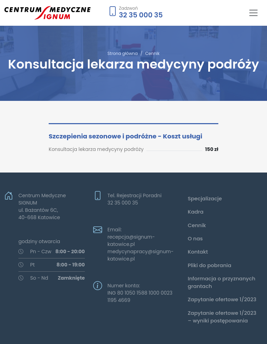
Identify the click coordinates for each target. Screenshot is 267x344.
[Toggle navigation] (253, 12)
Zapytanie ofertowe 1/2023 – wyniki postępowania (222, 316)
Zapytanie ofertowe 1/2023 (222, 299)
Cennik (152, 53)
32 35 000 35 (141, 15)
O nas (195, 238)
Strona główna (122, 53)
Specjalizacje (205, 198)
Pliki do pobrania (209, 265)
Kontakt (198, 251)
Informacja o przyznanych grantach (222, 282)
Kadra (195, 211)
